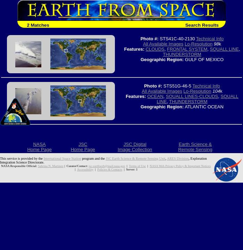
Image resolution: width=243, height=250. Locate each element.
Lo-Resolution (198, 44)
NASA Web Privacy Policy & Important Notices (180, 166)
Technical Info (210, 38)
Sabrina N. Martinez (51, 166)
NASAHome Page (39, 147)
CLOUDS (155, 49)
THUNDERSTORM (182, 54)
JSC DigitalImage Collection (135, 147)
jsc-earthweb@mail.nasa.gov (107, 166)
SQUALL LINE (224, 49)
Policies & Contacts (109, 169)
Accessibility (85, 169)
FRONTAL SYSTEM (187, 49)
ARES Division (178, 158)
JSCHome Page (83, 147)
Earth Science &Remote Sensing (195, 147)
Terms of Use (137, 166)
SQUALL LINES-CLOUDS (192, 96)
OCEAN (155, 96)
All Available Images (163, 44)
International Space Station (62, 158)
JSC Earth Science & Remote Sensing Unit (135, 158)
